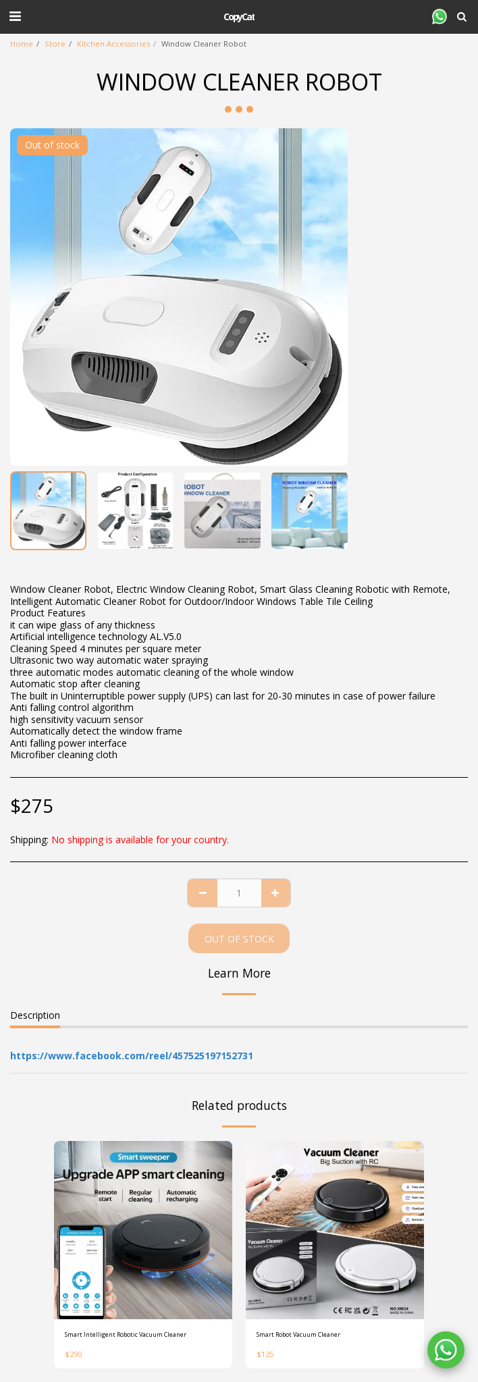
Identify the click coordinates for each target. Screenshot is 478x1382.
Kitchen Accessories (113, 43)
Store (55, 43)
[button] (14, 16)
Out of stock (239, 938)
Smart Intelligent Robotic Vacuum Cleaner (125, 1334)
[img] (143, 1230)
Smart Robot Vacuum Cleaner (298, 1334)
